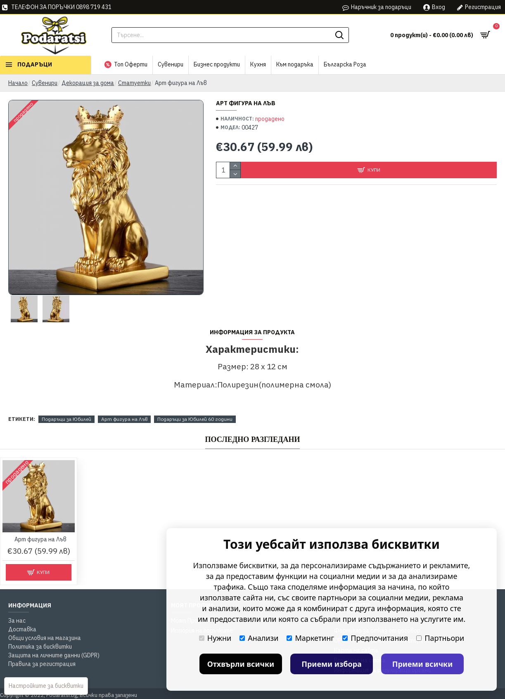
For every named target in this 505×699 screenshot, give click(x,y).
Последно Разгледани (252, 439)
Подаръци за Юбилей (66, 419)
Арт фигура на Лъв (124, 419)
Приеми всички (422, 664)
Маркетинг (310, 638)
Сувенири (44, 83)
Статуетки (134, 83)
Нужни (215, 638)
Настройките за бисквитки (46, 686)
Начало (18, 83)
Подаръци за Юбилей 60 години (194, 419)
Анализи (258, 638)
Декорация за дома (88, 83)
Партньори (440, 638)
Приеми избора (331, 664)
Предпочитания (375, 638)
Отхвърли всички (241, 664)
